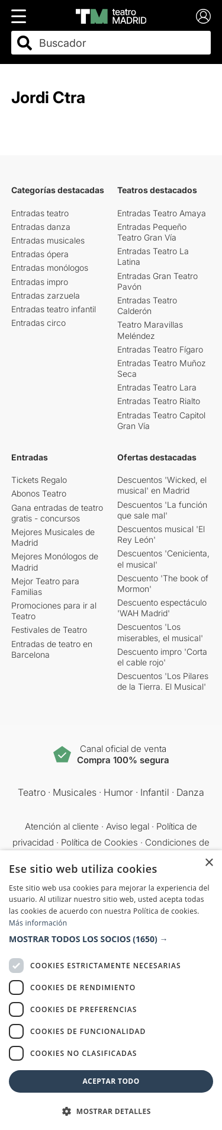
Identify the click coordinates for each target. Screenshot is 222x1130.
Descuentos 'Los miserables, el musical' (160, 632)
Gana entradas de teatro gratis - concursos (57, 512)
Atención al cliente (62, 826)
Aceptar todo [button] (110, 1081)
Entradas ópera (40, 254)
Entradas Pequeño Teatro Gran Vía (151, 232)
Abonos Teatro (38, 493)
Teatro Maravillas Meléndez (150, 329)
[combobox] (121, 43)
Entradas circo (38, 323)
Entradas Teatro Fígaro (160, 349)
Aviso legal (127, 826)
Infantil (154, 792)
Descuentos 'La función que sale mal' (162, 510)
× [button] (208, 863)
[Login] (203, 16)
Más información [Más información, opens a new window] (38, 923)
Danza (190, 792)
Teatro (32, 792)
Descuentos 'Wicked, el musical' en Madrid (162, 485)
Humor (118, 792)
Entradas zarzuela (45, 295)
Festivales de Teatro (49, 630)
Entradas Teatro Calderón (147, 305)
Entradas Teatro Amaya (161, 213)
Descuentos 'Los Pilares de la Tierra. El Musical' (162, 681)
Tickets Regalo (39, 480)
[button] (111, 939)
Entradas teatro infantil (53, 309)
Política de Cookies (99, 842)
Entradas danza (40, 227)
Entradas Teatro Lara (157, 387)
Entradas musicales (48, 240)
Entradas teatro (40, 213)
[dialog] (111, 990)
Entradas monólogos (49, 268)
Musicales (74, 792)
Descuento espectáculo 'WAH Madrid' (162, 607)
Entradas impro (39, 282)
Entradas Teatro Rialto (158, 401)
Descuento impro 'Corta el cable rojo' (162, 656)
